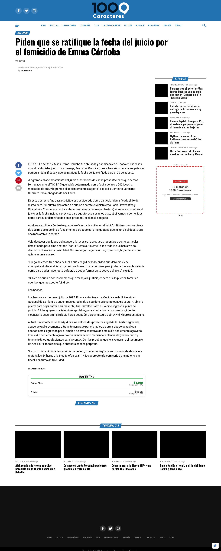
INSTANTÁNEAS (69, 25)
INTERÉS (128, 25)
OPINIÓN (140, 25)
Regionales (153, 25)
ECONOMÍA (85, 25)
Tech (96, 25)
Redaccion (26, 70)
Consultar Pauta (180, 199)
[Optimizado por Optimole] (215, 546)
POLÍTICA (54, 25)
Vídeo (178, 25)
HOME (43, 25)
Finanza (167, 25)
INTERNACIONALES (112, 25)
